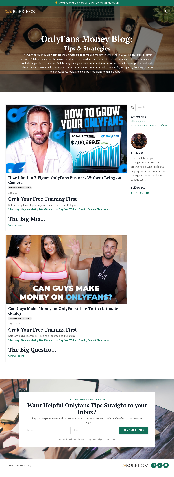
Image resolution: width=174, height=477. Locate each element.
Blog (29, 471)
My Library (20, 471)
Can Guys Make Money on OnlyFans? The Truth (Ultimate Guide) (63, 314)
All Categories (139, 122)
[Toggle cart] (166, 12)
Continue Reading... (16, 227)
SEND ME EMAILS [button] (134, 435)
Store (11, 471)
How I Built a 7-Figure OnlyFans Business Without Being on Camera (56, 181)
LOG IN (155, 12)
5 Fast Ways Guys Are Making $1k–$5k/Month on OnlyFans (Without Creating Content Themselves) (65, 211)
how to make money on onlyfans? (20, 190)
